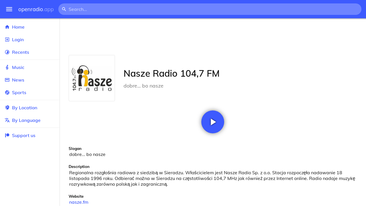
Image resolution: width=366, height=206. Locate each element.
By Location (29, 107)
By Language (29, 120)
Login (29, 39)
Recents (29, 52)
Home (29, 27)
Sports (29, 92)
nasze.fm (78, 202)
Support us (20, 135)
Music (29, 67)
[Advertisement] (213, 36)
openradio (36, 9)
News (29, 80)
